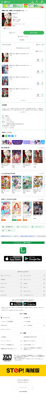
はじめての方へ (5, 317)
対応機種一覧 (27, 317)
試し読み (7, 28)
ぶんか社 (8, 117)
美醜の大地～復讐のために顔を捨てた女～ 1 (20, 53)
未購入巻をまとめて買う (24, 48)
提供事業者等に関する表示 (30, 337)
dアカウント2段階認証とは (7, 344)
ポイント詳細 (15, 21)
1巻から (37, 51)
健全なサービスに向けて (30, 340)
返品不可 (13, 25)
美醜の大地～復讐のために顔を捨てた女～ (15, 123)
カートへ (13, 32)
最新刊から (42, 51)
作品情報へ (22, 39)
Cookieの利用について (29, 344)
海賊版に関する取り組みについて (9, 348)
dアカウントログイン (6, 329)
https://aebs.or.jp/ (18, 360)
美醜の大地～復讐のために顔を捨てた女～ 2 (20, 65)
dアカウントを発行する (23, 380)
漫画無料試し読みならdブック (6, 236)
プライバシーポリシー (6, 340)
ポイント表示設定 (28, 325)
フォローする (17, 13)
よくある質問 (27, 321)
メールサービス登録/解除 (7, 321)
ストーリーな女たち (10, 121)
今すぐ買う (35, 32)
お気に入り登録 (41, 44)
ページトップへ (23, 387)
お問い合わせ (4, 325)
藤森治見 (14, 13)
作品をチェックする (24, 36)
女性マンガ (9, 119)
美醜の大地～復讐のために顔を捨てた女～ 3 (20, 77)
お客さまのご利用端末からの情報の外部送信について (33, 348)
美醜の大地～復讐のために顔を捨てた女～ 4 (20, 88)
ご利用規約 (3, 337)
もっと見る (40, 147)
